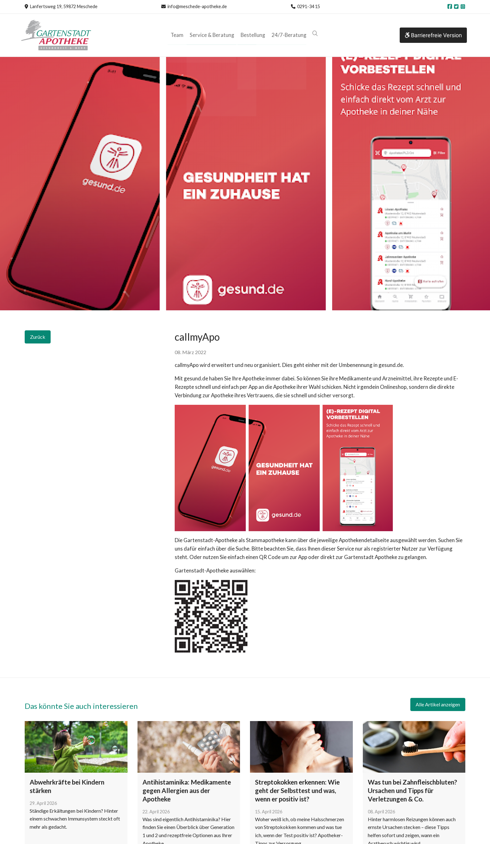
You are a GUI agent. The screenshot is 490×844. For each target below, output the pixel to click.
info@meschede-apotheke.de (197, 6)
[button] (313, 33)
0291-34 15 (308, 6)
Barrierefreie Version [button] (433, 35)
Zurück (37, 337)
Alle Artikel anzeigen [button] (438, 704)
